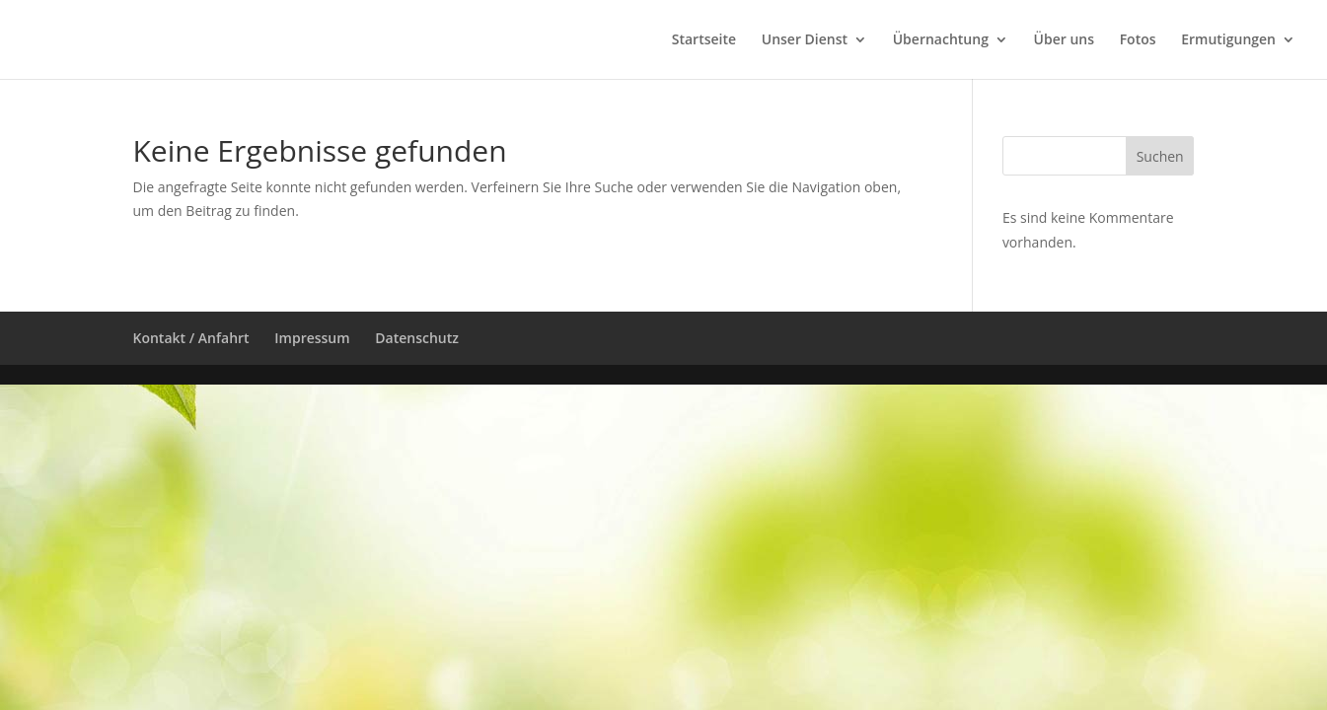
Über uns (1064, 40)
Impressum (311, 337)
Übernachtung (941, 40)
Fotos (1138, 40)
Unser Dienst (805, 40)
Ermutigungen (1228, 40)
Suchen (1160, 156)
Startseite (704, 40)
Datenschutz (417, 337)
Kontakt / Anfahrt (191, 337)
